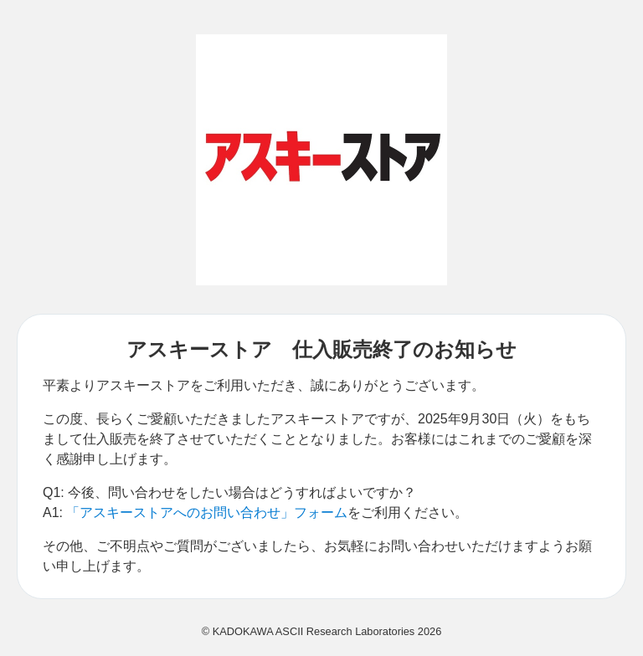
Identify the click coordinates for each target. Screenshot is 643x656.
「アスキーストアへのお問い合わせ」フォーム (206, 512)
